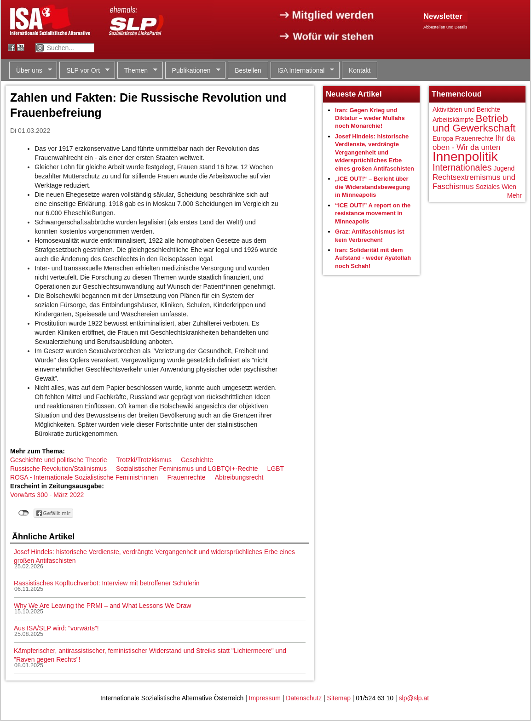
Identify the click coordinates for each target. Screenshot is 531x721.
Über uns (30, 70)
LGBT (275, 468)
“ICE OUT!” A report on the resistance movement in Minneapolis (372, 213)
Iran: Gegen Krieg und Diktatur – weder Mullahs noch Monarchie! (370, 118)
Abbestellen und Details (445, 27)
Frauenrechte (186, 477)
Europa (443, 138)
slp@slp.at (414, 698)
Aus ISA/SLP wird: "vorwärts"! (56, 628)
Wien (509, 186)
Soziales (487, 186)
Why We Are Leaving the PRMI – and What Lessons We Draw (102, 605)
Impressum (265, 698)
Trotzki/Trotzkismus (144, 460)
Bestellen (248, 70)
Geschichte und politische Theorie (58, 460)
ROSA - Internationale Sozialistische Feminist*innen (84, 477)
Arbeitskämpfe (453, 119)
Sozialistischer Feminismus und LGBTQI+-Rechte (187, 468)
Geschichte (197, 460)
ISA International (303, 70)
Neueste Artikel (354, 94)
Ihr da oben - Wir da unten (474, 143)
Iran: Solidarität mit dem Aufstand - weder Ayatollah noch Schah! (373, 257)
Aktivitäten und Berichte (466, 109)
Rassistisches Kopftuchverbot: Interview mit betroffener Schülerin (107, 583)
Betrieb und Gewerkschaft (474, 123)
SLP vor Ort (84, 70)
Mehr (514, 195)
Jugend (503, 168)
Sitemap (339, 698)
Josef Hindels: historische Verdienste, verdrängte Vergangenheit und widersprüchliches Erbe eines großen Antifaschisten (374, 152)
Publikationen (192, 70)
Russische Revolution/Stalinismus (58, 468)
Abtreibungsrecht (239, 477)
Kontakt (359, 70)
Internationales (462, 167)
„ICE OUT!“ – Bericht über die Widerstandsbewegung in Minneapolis (372, 186)
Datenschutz (304, 698)
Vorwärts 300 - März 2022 (47, 494)
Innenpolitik (465, 156)
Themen (137, 70)
